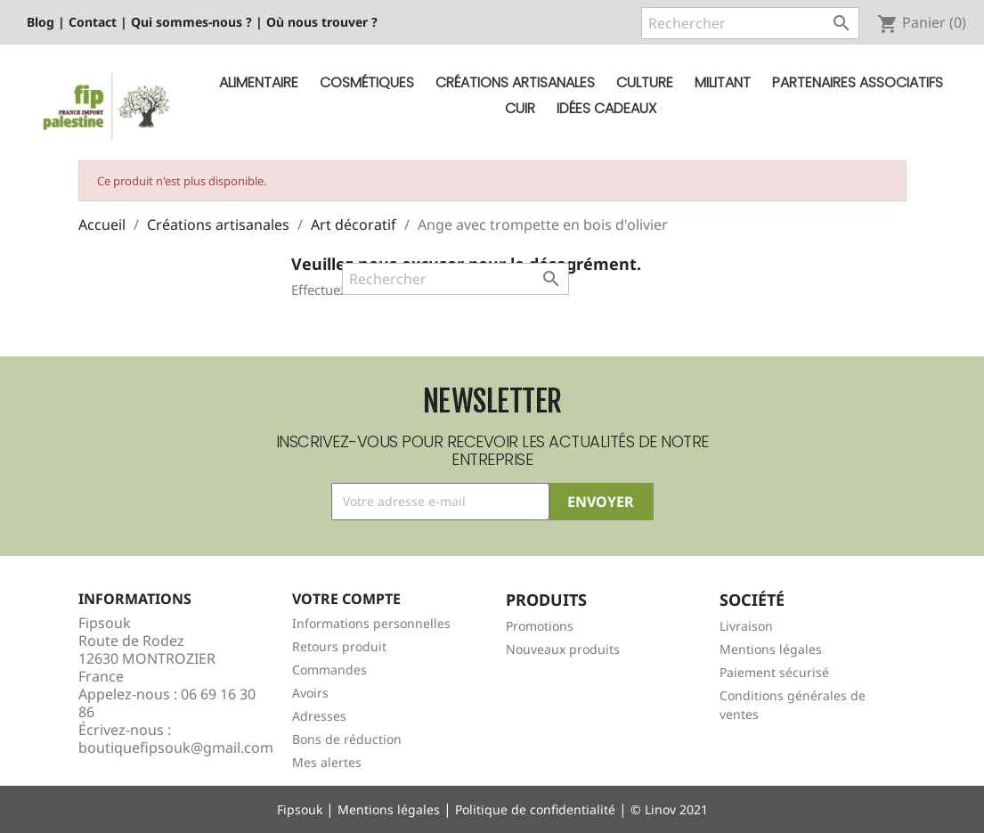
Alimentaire (258, 82)
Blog (40, 21)
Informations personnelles (371, 623)
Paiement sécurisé (774, 672)
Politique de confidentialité (535, 809)
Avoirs (310, 692)
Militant (723, 82)
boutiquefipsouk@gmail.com (175, 747)
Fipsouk (299, 809)
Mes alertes (327, 762)
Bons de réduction (347, 739)
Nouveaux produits (563, 649)
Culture (644, 82)
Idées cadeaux (606, 108)
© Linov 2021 (669, 809)
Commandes (329, 669)
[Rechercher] (750, 23)
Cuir (520, 108)
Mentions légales (771, 649)
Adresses (319, 715)
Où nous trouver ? (322, 21)
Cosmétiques (367, 82)
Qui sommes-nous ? (191, 21)
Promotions (539, 625)
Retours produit (339, 646)
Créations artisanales (515, 82)
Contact (93, 21)
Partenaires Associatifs (857, 82)
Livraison (746, 625)
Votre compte (346, 598)
